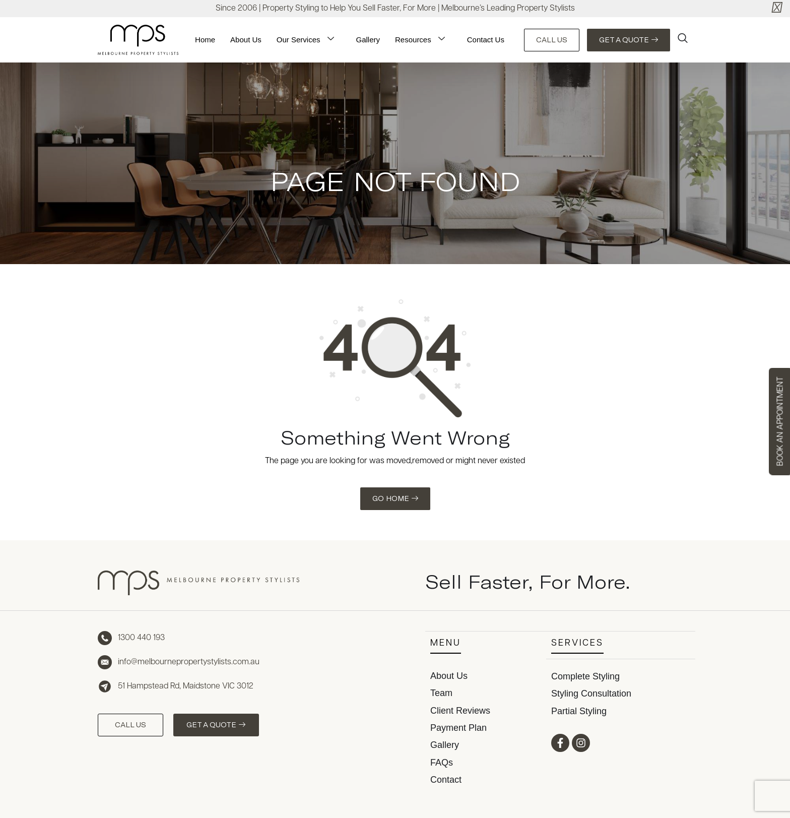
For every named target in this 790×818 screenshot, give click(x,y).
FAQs (441, 762)
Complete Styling (585, 675)
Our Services (307, 40)
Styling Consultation (591, 692)
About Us (245, 39)
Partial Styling (579, 710)
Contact (446, 779)
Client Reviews (460, 710)
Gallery (368, 39)
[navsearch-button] (683, 40)
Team (441, 692)
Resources (422, 40)
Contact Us (485, 39)
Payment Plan (458, 727)
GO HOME (395, 498)
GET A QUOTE (628, 40)
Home (205, 39)
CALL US (551, 40)
